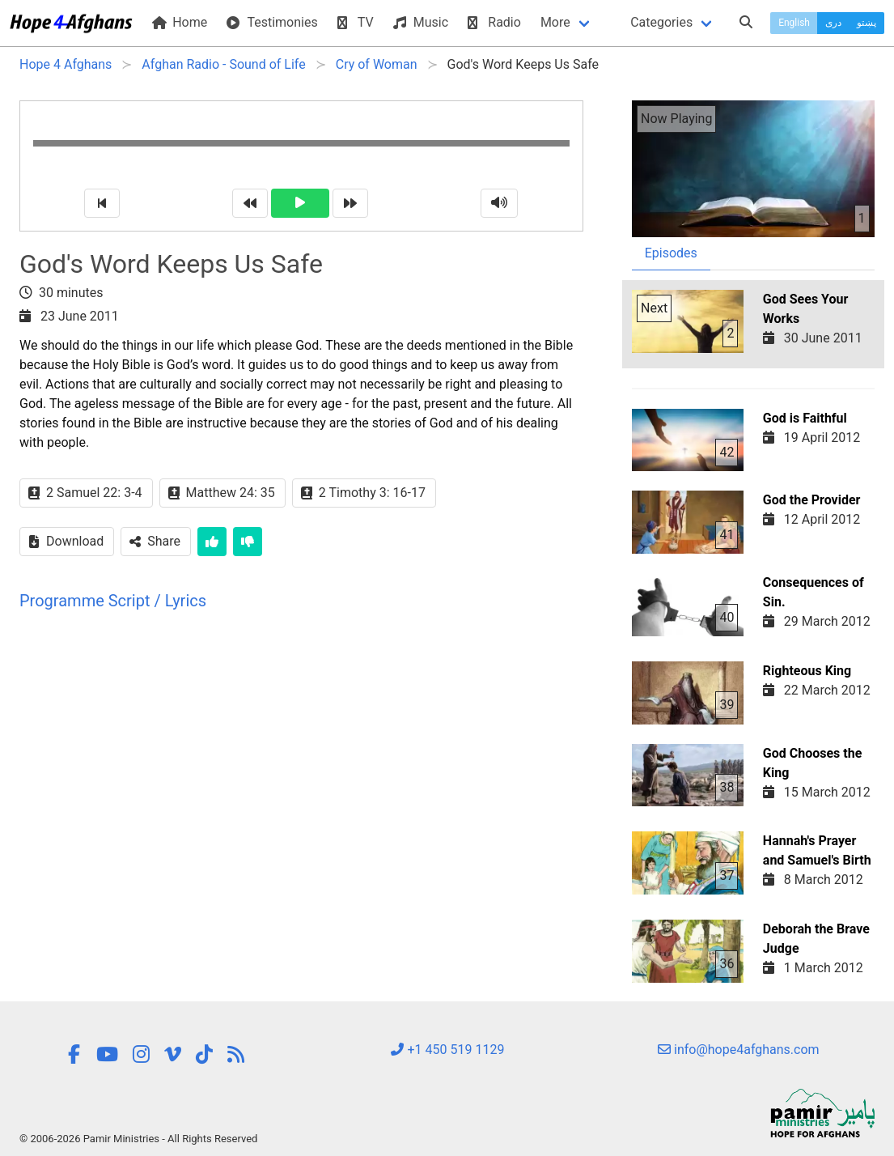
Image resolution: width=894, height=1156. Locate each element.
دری (833, 22)
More (555, 22)
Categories (661, 22)
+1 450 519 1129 (447, 1049)
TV (355, 22)
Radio (494, 22)
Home (179, 22)
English (794, 22)
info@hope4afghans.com (739, 1049)
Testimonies (272, 22)
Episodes (671, 253)
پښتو (866, 22)
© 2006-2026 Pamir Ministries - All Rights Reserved (138, 1139)
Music (420, 22)
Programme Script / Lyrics (112, 600)
